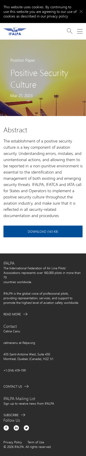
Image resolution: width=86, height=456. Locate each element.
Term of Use (36, 442)
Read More (12, 314)
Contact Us (12, 386)
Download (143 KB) (43, 231)
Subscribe (11, 414)
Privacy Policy (12, 442)
